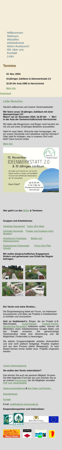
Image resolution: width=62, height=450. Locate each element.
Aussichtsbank (29, 324)
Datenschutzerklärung (14, 388)
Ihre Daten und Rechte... (40, 388)
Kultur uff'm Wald (35, 226)
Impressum (5, 93)
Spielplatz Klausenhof (14, 226)
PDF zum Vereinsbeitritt (15, 383)
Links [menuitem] (10, 56)
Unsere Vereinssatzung (14, 366)
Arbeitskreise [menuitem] (15, 42)
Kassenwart (21, 380)
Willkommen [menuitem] (15, 32)
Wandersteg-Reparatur (14, 326)
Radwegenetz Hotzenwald (16, 246)
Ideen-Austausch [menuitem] (18, 46)
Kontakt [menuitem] (12, 53)
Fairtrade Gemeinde (13, 231)
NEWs (26, 210)
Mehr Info (11, 88)
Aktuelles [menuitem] (13, 39)
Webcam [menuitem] (13, 36)
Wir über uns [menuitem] (15, 49)
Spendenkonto (10, 394)
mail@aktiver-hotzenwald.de (24, 404)
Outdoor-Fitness (50, 324)
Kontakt (7, 399)
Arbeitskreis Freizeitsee (15, 238)
